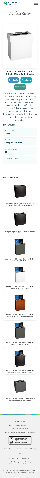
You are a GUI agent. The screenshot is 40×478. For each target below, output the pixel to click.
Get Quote (13, 80)
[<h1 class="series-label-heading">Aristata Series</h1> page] (20, 13)
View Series (20, 87)
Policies (16, 473)
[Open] (36, 3)
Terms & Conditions (27, 473)
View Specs (26, 80)
